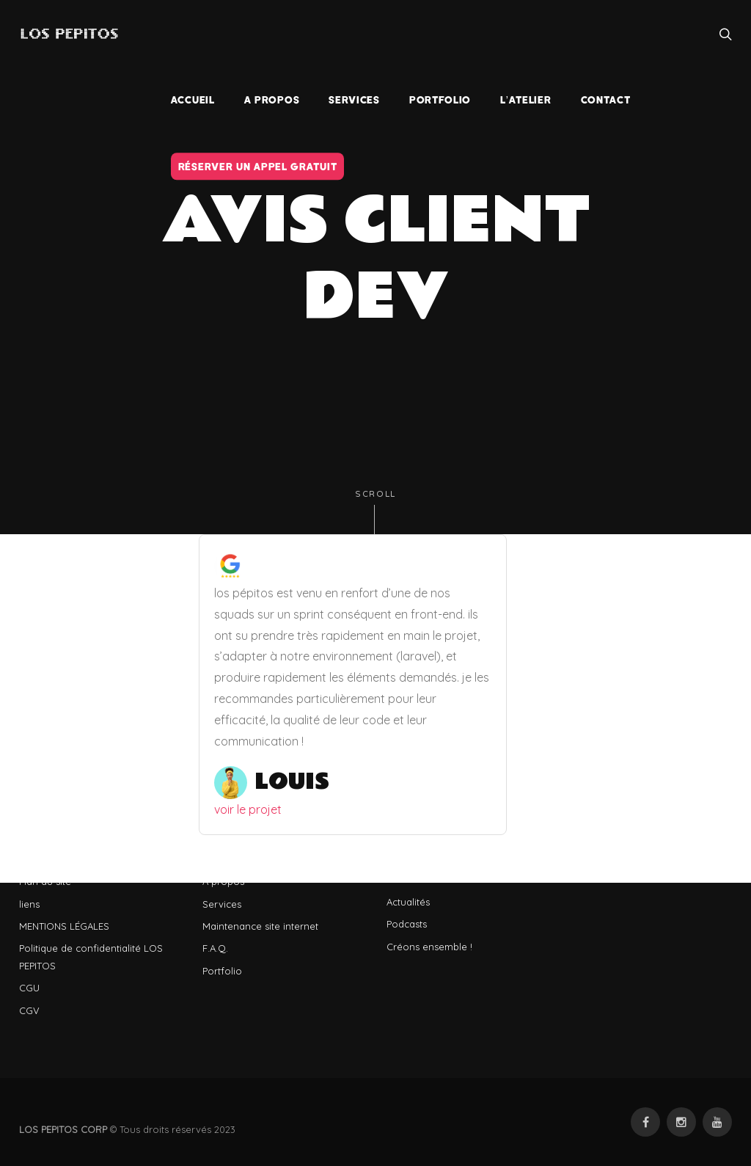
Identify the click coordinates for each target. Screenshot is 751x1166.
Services (221, 904)
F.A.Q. (215, 948)
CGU (29, 988)
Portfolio (222, 971)
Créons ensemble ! (429, 946)
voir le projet (248, 809)
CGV (29, 1010)
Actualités (408, 902)
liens (29, 904)
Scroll (375, 511)
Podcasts (407, 924)
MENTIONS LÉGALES (64, 926)
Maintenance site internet (260, 926)
